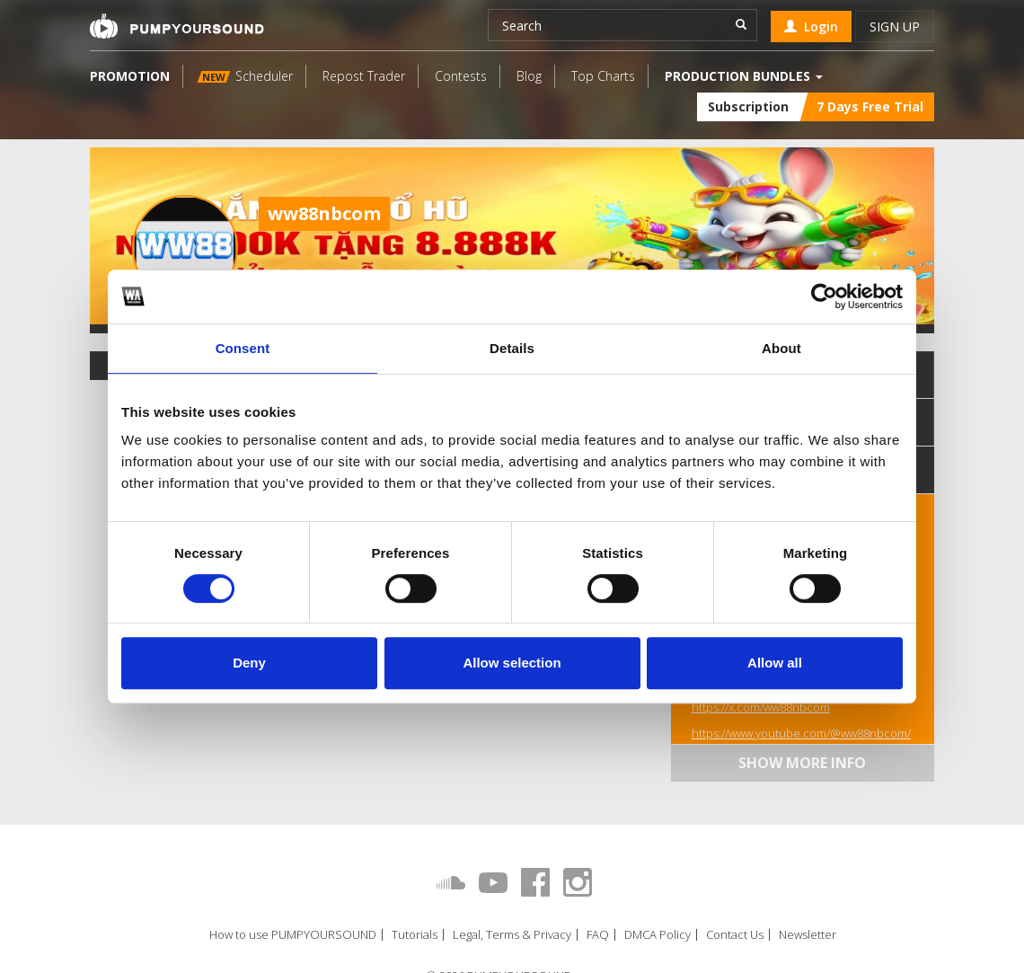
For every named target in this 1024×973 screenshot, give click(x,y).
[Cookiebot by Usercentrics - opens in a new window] (824, 296)
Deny (249, 662)
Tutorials (414, 935)
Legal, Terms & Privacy (512, 935)
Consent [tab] (243, 348)
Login (811, 26)
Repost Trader (363, 75)
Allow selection (512, 662)
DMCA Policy (657, 935)
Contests (461, 75)
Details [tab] (512, 348)
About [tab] (781, 348)
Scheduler (245, 75)
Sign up (895, 26)
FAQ (598, 935)
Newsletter (807, 935)
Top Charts (603, 75)
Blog (529, 75)
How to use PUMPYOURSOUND (292, 935)
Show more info (802, 763)
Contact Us (735, 935)
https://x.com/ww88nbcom (761, 707)
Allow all (774, 662)
